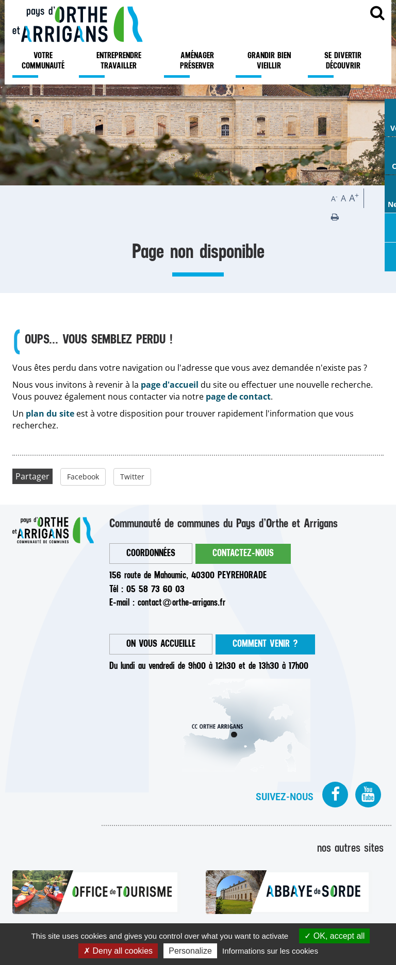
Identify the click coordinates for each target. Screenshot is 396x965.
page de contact (238, 396)
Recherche (377, 16)
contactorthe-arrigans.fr (181, 603)
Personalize (190, 950)
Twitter (132, 476)
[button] (334, 217)
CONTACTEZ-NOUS (243, 553)
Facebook (83, 476)
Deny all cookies (118, 950)
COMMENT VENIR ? (265, 644)
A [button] (334, 198)
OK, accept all (334, 936)
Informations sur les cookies (270, 950)
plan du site (50, 413)
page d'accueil (170, 384)
